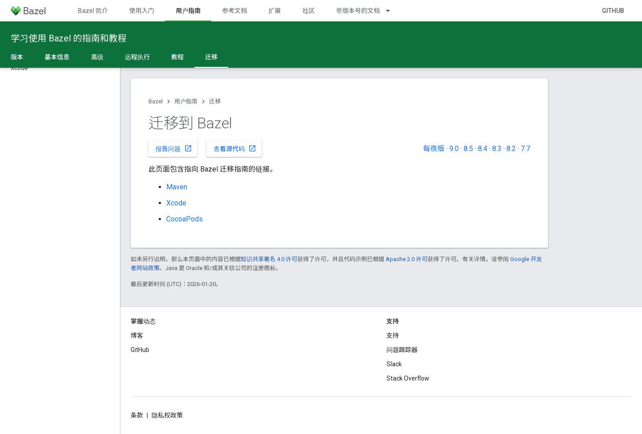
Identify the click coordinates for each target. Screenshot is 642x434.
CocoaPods (184, 219)
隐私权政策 (167, 415)
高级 (97, 57)
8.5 (468, 148)
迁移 (215, 101)
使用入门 (141, 10)
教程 (177, 57)
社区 (308, 10)
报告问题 (174, 148)
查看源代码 (235, 148)
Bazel (155, 101)
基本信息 (57, 57)
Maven (176, 187)
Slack (394, 364)
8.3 (497, 148)
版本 (17, 57)
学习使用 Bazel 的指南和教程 (69, 38)
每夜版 (433, 148)
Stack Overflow (408, 378)
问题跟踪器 (402, 349)
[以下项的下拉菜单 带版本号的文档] (392, 10)
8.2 (511, 148)
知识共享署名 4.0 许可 (269, 259)
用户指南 (186, 101)
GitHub (613, 10)
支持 (393, 335)
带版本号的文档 (358, 10)
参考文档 (234, 10)
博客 (137, 335)
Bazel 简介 (93, 10)
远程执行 (137, 57)
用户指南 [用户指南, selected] (188, 10)
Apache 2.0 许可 (407, 259)
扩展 (274, 10)
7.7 (525, 148)
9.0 (454, 148)
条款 (137, 415)
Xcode (176, 203)
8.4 (482, 148)
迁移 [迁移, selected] (211, 57)
